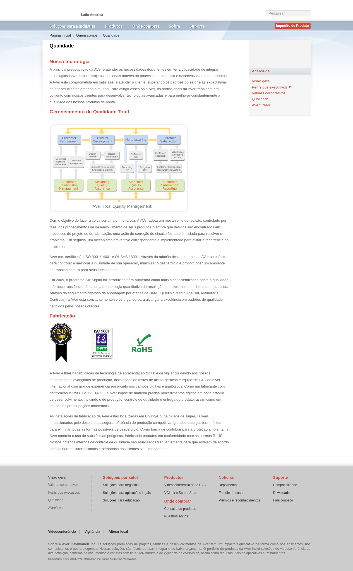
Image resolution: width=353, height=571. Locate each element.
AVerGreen (261, 105)
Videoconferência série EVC (185, 485)
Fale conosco (283, 500)
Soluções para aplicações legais (127, 493)
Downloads (281, 493)
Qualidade (260, 99)
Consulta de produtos (180, 509)
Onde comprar (177, 501)
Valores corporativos (269, 93)
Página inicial (60, 35)
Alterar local (118, 532)
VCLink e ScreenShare (181, 493)
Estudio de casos (231, 493)
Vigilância (92, 532)
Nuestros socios (176, 516)
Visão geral (261, 81)
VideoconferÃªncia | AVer (71, 10)
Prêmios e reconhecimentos (239, 500)
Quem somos (87, 35)
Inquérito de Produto (292, 26)
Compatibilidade (285, 485)
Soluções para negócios (121, 485)
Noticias (226, 477)
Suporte (280, 477)
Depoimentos (229, 485)
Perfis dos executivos (269, 87)
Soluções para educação (121, 500)
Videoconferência (62, 532)
